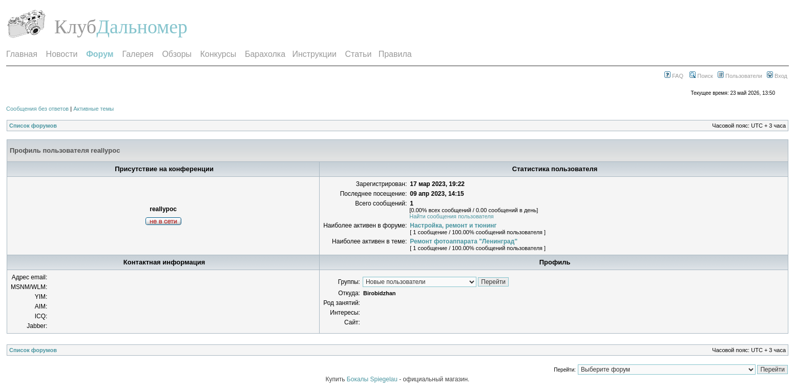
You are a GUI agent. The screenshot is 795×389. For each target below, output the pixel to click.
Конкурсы (218, 54)
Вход (777, 76)
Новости (62, 54)
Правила (395, 54)
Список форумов (33, 125)
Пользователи (740, 76)
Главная (21, 54)
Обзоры (177, 54)
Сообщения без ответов (37, 109)
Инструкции (314, 54)
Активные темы (93, 109)
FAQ (673, 76)
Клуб (75, 26)
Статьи (358, 54)
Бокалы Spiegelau (373, 379)
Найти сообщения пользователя (451, 216)
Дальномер (141, 26)
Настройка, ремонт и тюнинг (453, 225)
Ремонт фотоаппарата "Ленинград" (463, 241)
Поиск (701, 76)
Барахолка (265, 54)
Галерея (137, 54)
